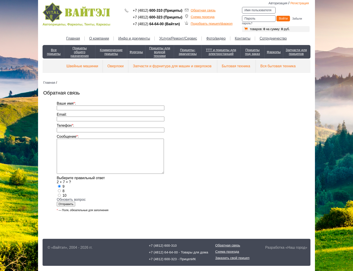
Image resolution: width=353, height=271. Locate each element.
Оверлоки (115, 66)
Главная (73, 38)
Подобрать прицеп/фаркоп (212, 23)
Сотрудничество (273, 38)
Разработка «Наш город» (286, 247)
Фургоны (136, 52)
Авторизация (278, 3)
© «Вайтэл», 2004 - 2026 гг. (70, 247)
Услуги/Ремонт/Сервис (178, 38)
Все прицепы (54, 52)
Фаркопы (274, 52)
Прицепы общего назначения (79, 52)
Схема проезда (203, 17)
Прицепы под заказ (252, 52)
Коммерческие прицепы (111, 52)
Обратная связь (203, 10)
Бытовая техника (236, 66)
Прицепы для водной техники (159, 52)
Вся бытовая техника (278, 66)
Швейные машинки (82, 66)
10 (64, 202)
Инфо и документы (134, 38)
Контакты (242, 38)
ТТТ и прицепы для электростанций (221, 52)
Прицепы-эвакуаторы (188, 52)
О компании (99, 38)
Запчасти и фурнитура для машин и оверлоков (172, 66)
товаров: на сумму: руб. (267, 29)
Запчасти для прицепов (296, 52)
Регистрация (299, 3)
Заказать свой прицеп (232, 258)
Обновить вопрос (71, 206)
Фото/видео (216, 38)
